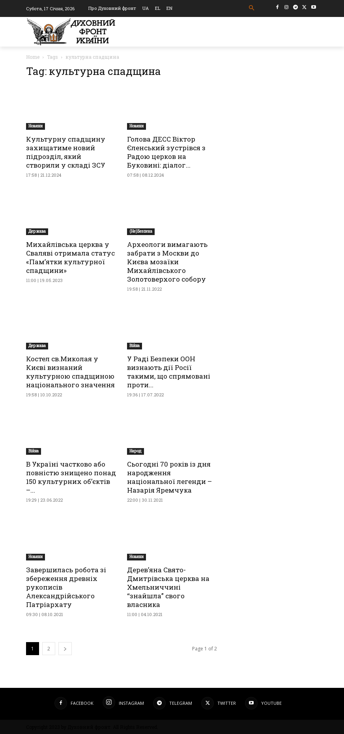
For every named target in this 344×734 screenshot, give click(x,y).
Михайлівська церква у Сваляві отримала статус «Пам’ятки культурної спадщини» (70, 257)
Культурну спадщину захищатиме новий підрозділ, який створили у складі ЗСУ (65, 152)
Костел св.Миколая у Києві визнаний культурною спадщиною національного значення (70, 371)
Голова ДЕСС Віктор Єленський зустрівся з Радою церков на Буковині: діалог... (166, 152)
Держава (37, 231)
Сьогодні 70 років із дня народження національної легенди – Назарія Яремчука (169, 477)
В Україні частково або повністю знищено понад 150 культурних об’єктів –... (71, 477)
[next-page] (65, 648)
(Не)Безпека (140, 231)
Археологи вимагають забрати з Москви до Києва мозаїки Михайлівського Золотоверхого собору (167, 262)
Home (32, 57)
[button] (252, 8)
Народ (135, 451)
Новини (35, 126)
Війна (134, 345)
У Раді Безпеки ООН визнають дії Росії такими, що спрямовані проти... (168, 371)
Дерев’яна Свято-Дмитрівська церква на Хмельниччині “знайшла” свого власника (168, 587)
